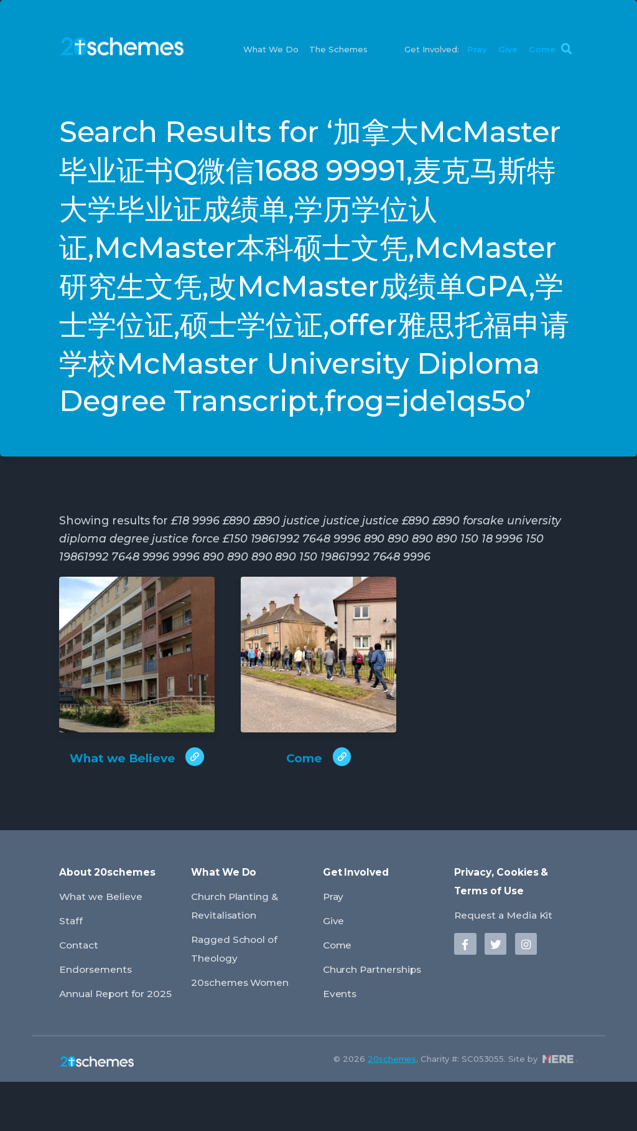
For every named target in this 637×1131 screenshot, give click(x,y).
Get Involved (359, 906)
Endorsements (100, 1001)
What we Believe (106, 930)
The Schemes (338, 50)
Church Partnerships (382, 1001)
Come (542, 50)
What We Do (271, 50)
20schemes (392, 1108)
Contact (81, 977)
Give (508, 50)
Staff (72, 953)
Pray (477, 50)
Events (342, 1042)
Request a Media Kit (509, 948)
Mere (558, 1108)
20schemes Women (247, 1013)
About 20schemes (111, 906)
